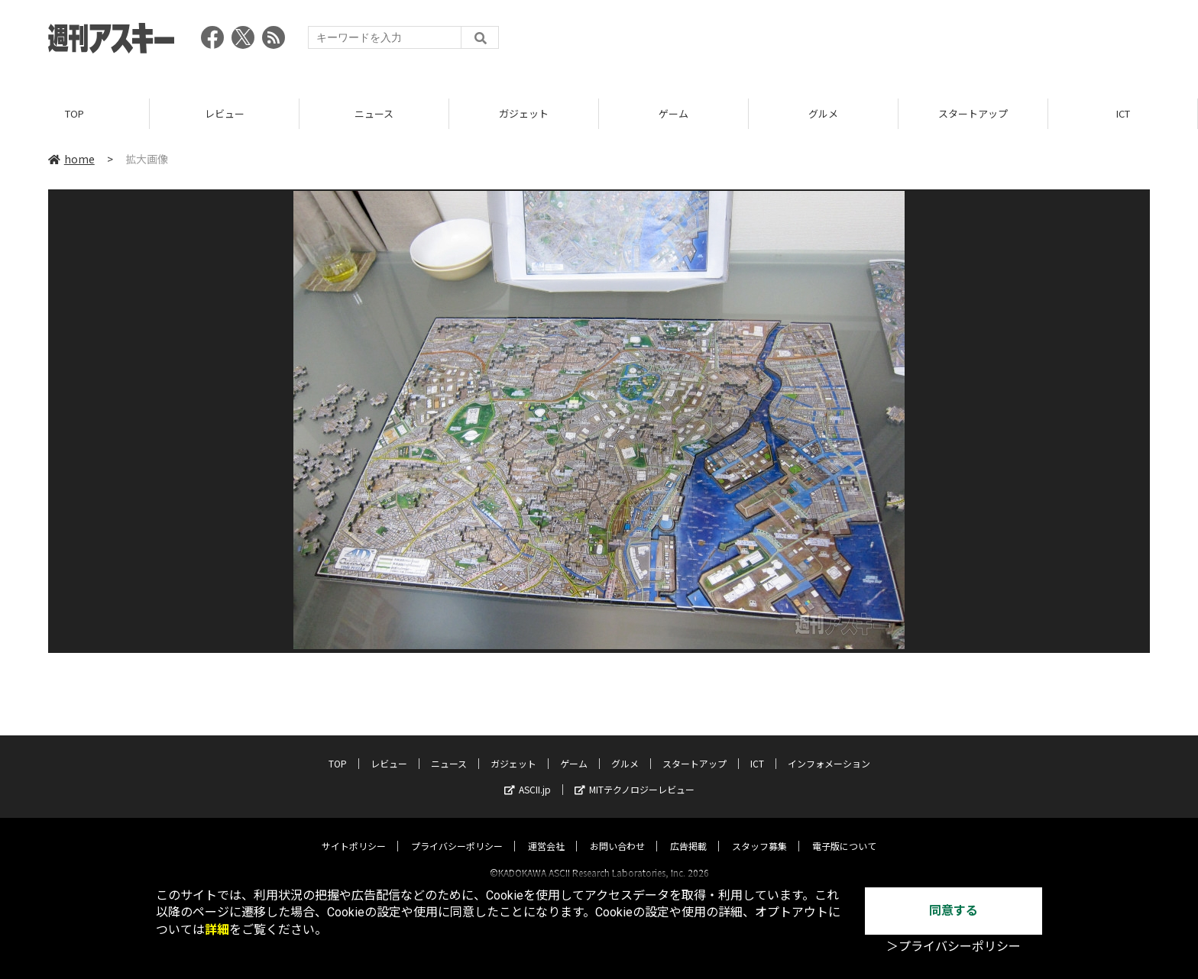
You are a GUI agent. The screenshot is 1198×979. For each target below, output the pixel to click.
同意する (953, 910)
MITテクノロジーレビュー (635, 775)
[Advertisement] (872, 42)
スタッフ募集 (759, 832)
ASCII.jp (527, 775)
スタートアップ (973, 114)
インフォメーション (829, 749)
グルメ (823, 114)
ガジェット (524, 114)
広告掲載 (688, 832)
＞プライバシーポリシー (953, 946)
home (71, 159)
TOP (74, 114)
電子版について (844, 832)
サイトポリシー (354, 832)
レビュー (224, 114)
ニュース (374, 114)
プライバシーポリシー (457, 832)
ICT (1123, 114)
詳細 (217, 929)
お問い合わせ (617, 832)
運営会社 (546, 832)
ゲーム (673, 114)
